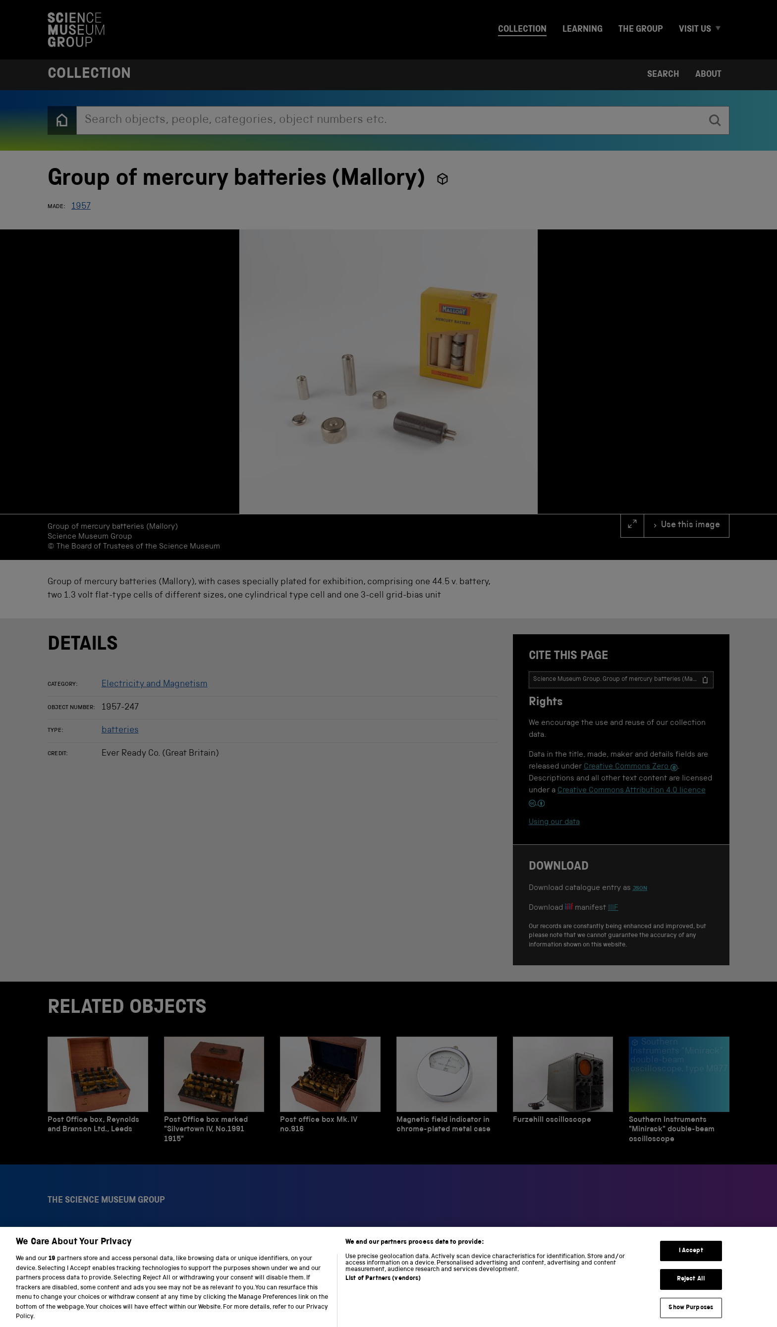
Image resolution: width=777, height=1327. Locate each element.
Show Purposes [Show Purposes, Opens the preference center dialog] (690, 1314)
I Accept (691, 1257)
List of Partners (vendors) (383, 1285)
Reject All (691, 1285)
